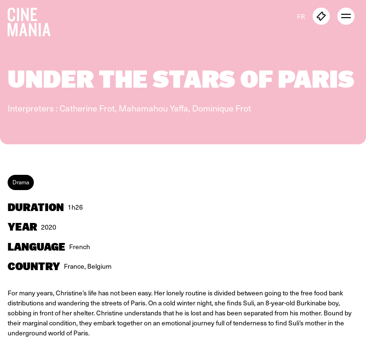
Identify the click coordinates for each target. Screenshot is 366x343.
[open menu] (346, 16)
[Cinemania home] (33, 20)
